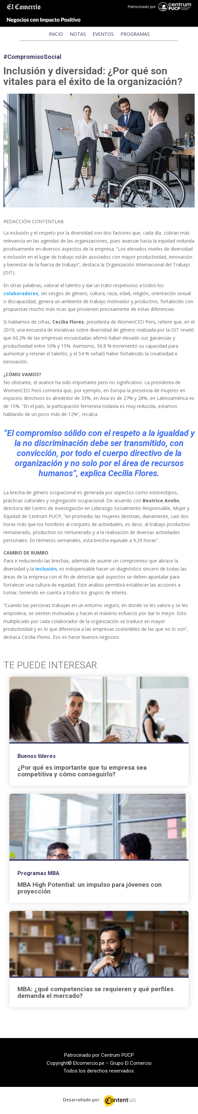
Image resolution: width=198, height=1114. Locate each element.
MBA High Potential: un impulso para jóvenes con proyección (89, 888)
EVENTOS (103, 34)
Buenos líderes (36, 756)
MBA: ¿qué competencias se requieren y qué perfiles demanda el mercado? (95, 992)
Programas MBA (38, 873)
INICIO (56, 34)
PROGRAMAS (135, 34)
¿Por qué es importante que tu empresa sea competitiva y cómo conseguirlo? (82, 771)
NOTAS (78, 34)
